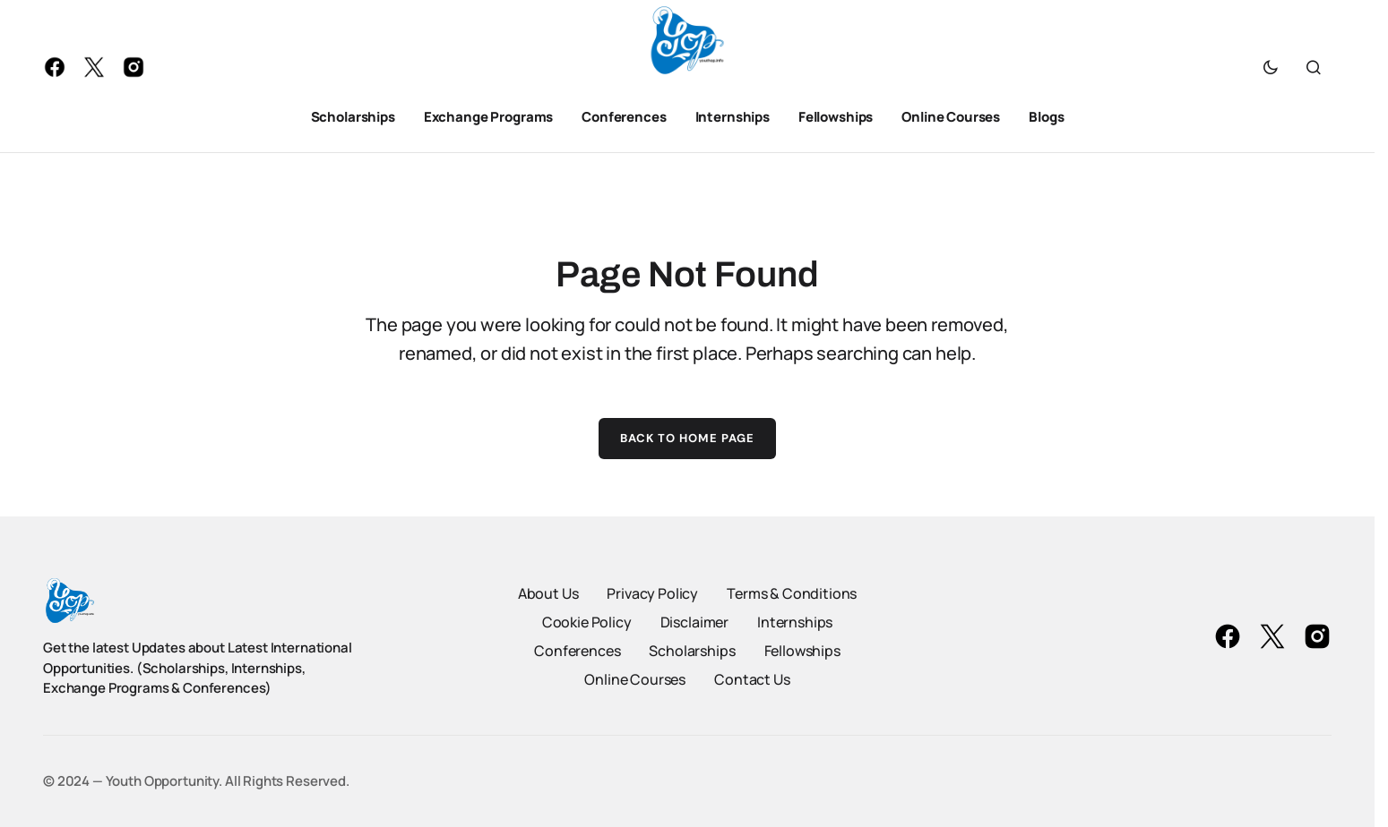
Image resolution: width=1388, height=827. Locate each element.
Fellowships (802, 651)
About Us (548, 593)
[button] (1271, 67)
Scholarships (692, 651)
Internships (794, 622)
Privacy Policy (652, 593)
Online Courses (634, 679)
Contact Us (751, 679)
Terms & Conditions (792, 593)
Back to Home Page (687, 438)
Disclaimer (694, 622)
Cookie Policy (587, 622)
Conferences (577, 651)
